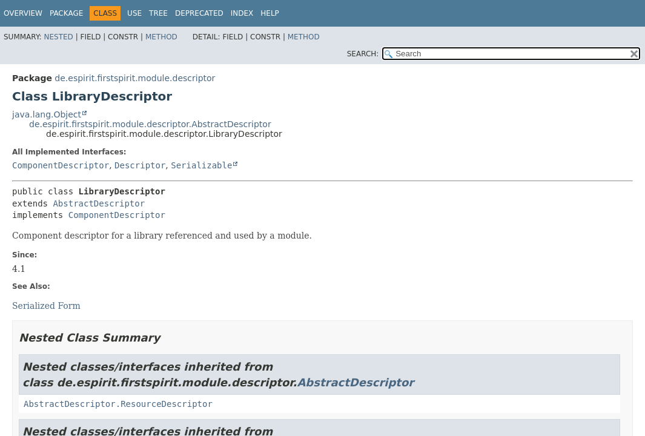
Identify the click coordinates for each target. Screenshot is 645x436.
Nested (58, 37)
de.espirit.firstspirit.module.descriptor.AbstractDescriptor (150, 124)
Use (134, 13)
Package (66, 13)
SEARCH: (363, 54)
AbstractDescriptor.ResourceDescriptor (118, 404)
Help (269, 13)
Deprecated (199, 13)
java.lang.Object (46, 114)
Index (242, 13)
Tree (158, 13)
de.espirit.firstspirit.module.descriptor (135, 78)
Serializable (201, 165)
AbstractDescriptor (99, 203)
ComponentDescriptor (60, 165)
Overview (23, 13)
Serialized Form (46, 306)
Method (161, 37)
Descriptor (139, 165)
